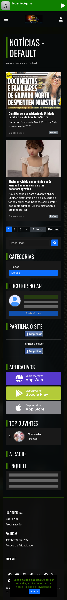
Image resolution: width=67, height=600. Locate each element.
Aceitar (34, 591)
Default (53, 132)
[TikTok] (38, 575)
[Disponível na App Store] (33, 407)
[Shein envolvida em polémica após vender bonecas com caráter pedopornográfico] (33, 180)
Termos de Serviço (17, 539)
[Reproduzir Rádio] (63, 5)
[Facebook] (31, 575)
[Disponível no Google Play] (33, 393)
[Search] (54, 243)
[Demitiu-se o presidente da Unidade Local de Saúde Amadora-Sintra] (33, 104)
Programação (14, 524)
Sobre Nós (12, 518)
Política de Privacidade (19, 545)
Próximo (53, 229)
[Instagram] (24, 575)
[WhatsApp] (10, 575)
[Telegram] (46, 575)
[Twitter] (53, 575)
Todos (15, 266)
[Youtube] (17, 575)
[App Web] (33, 378)
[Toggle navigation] (6, 19)
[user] (61, 19)
